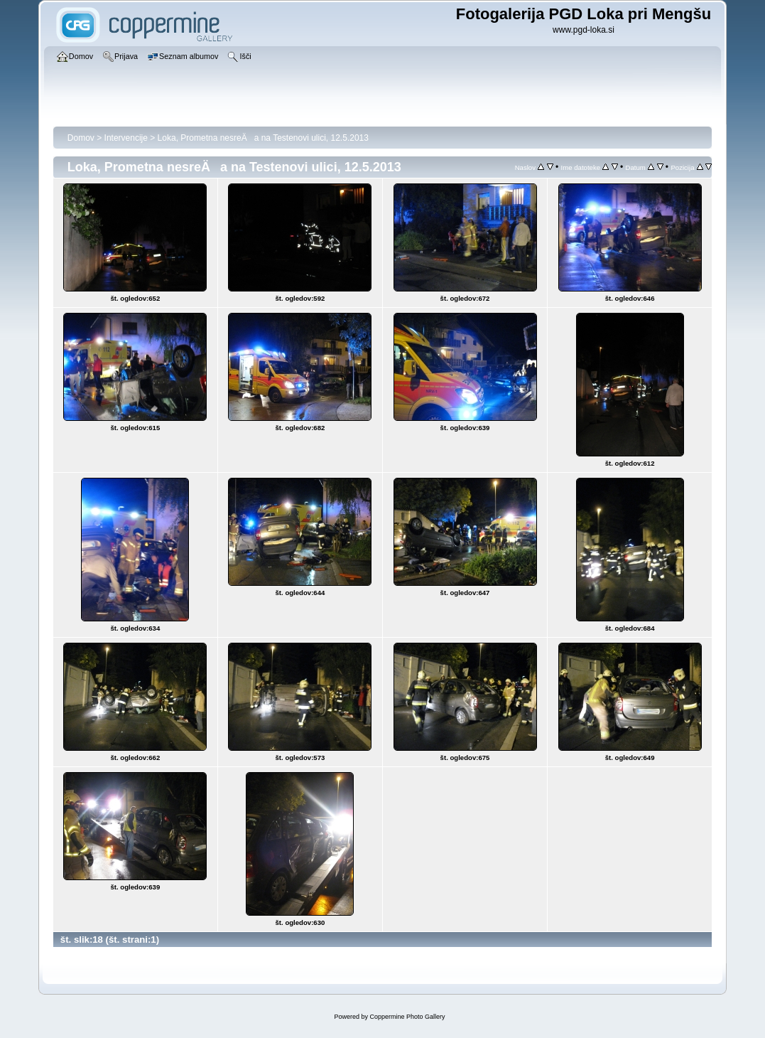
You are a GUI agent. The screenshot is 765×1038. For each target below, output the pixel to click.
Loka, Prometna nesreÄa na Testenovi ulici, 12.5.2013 (263, 138)
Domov (80, 138)
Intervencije (126, 138)
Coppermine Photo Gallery (407, 1016)
